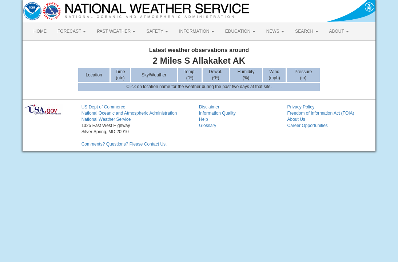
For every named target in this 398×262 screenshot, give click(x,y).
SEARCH (306, 31)
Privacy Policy (300, 107)
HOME (40, 31)
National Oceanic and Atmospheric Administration (129, 113)
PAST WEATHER (116, 31)
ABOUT (339, 31)
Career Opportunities (307, 125)
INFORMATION (196, 31)
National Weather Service (106, 119)
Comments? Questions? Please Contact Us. (124, 144)
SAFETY (157, 31)
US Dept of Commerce (103, 107)
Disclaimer (209, 107)
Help (203, 119)
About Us (296, 119)
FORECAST (71, 31)
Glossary (207, 125)
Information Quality (217, 113)
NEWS (275, 31)
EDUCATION (240, 31)
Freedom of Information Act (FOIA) (320, 113)
